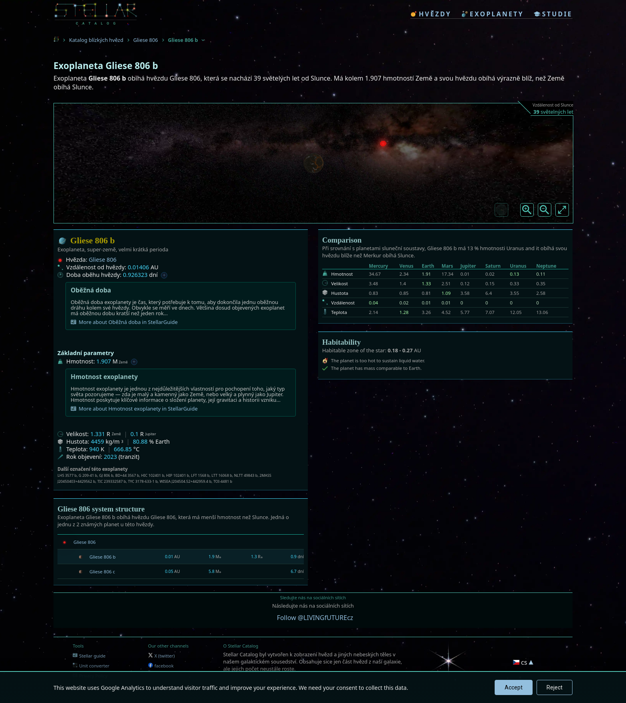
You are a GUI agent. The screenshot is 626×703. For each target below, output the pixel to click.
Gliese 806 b (102, 557)
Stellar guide (89, 656)
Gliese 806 (145, 39)
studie (553, 14)
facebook (161, 666)
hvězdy (431, 14)
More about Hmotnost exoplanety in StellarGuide (134, 408)
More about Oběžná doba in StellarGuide (124, 322)
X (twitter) (161, 656)
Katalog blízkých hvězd (96, 39)
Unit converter (91, 666)
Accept (514, 687)
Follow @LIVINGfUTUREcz (315, 617)
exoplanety (493, 14)
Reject (555, 687)
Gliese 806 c (102, 572)
